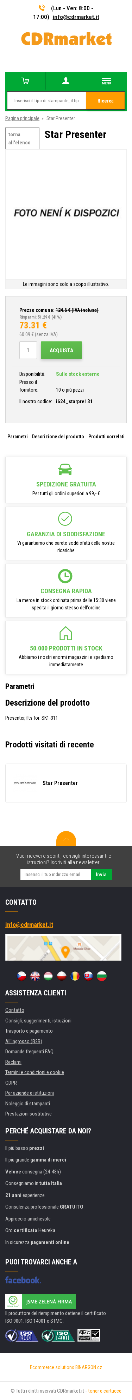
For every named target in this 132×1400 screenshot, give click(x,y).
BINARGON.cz (88, 1367)
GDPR (11, 1083)
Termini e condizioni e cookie (34, 1072)
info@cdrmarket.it (76, 16)
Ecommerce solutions (52, 1367)
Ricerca (106, 101)
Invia (101, 874)
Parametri (17, 436)
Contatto (14, 1010)
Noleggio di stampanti (27, 1103)
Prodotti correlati (106, 436)
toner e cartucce (104, 1391)
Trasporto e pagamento (29, 1031)
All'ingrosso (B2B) (23, 1041)
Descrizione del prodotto (58, 436)
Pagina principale (22, 118)
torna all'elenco (19, 138)
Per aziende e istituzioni (29, 1093)
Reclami (13, 1062)
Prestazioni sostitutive (28, 1114)
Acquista (61, 350)
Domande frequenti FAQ (29, 1051)
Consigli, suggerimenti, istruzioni (38, 1021)
